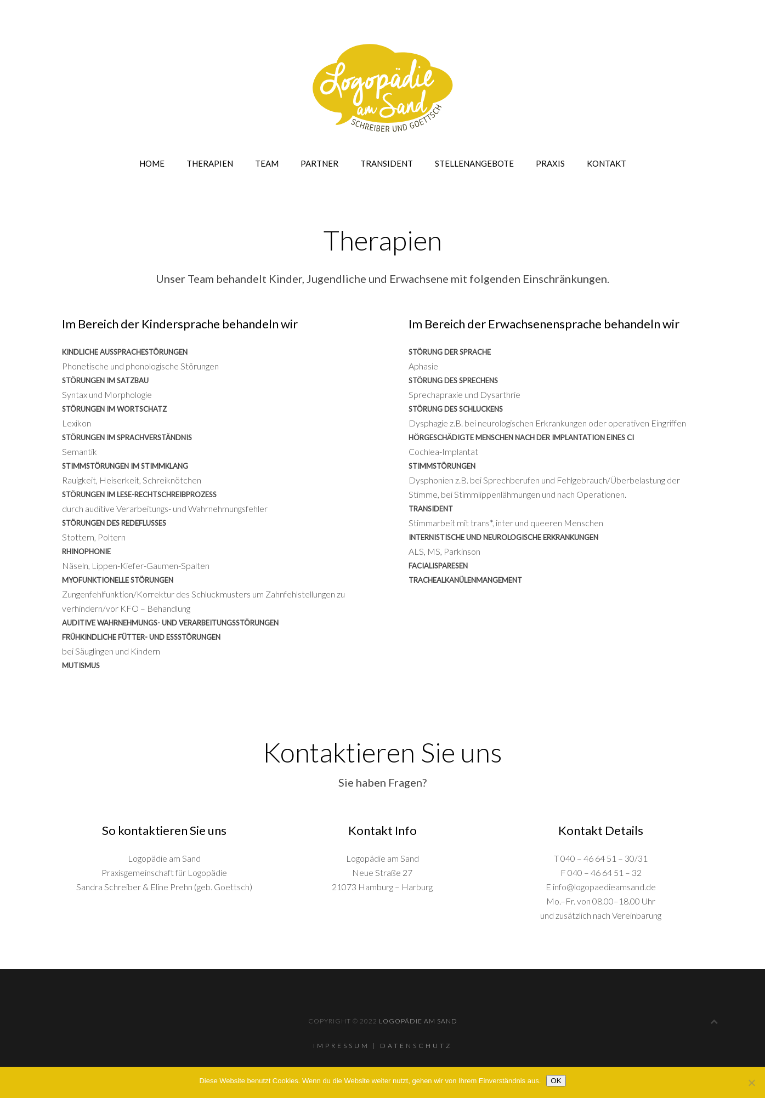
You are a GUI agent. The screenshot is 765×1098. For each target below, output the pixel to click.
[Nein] (751, 1082)
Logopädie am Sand (418, 1021)
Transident (386, 163)
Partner (319, 163)
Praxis (550, 163)
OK (556, 1081)
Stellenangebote (474, 163)
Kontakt (606, 163)
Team (267, 163)
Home (152, 163)
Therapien (209, 163)
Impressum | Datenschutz (382, 1046)
